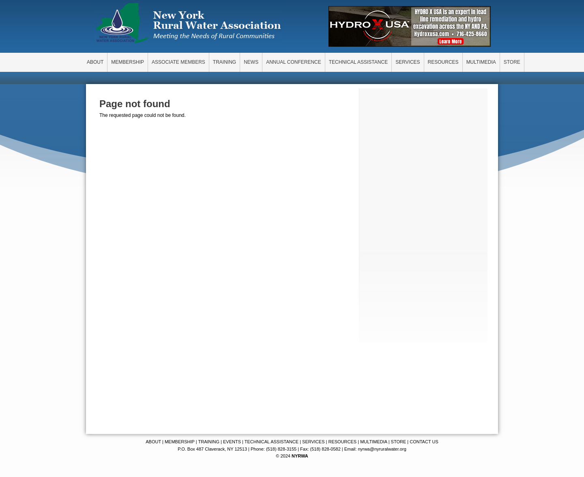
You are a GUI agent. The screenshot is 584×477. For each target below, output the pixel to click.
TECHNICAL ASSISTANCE (271, 441)
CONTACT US (424, 441)
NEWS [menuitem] (251, 62)
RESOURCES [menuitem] (443, 62)
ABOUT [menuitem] (95, 62)
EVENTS (232, 441)
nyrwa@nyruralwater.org (382, 449)
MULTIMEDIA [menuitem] (481, 62)
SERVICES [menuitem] (407, 62)
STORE (398, 441)
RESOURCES (342, 441)
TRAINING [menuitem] (224, 62)
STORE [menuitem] (512, 62)
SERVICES (313, 441)
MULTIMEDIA (373, 441)
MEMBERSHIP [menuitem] (127, 62)
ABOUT (153, 441)
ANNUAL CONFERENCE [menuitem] (293, 62)
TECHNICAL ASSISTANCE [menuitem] (358, 62)
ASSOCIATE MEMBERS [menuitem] (178, 62)
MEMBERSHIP (180, 441)
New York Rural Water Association (188, 24)
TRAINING (208, 441)
